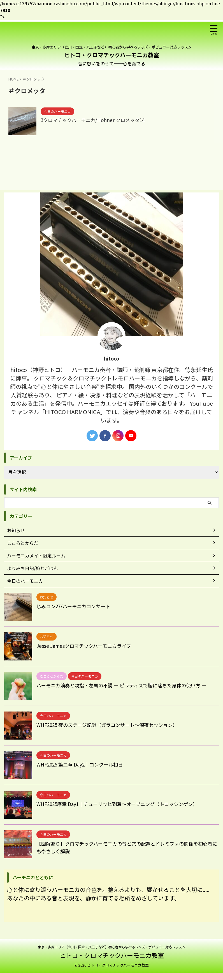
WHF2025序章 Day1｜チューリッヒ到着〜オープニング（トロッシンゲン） (121, 803)
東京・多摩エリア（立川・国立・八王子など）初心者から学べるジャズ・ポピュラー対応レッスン (111, 946)
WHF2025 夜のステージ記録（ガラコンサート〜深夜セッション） (111, 724)
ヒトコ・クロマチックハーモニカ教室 (111, 55)
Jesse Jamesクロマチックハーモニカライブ (86, 645)
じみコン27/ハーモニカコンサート (75, 606)
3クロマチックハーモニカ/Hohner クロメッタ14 (95, 120)
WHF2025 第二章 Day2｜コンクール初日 (82, 764)
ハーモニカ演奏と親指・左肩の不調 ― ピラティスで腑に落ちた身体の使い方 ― (126, 685)
